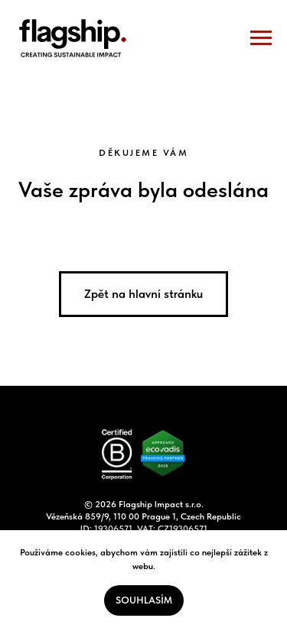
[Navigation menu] (261, 38)
